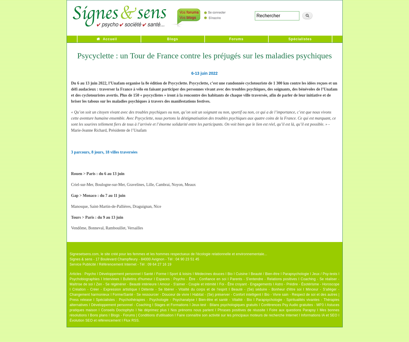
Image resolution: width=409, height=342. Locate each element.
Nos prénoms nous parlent (192, 310)
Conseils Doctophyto (117, 310)
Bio (230, 274)
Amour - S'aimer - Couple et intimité (188, 284)
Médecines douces (209, 274)
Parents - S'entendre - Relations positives (263, 279)
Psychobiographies (85, 279)
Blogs (172, 39)
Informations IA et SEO (319, 315)
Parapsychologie (296, 274)
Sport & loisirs (181, 274)
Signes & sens (81, 259)
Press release (81, 300)
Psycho (90, 274)
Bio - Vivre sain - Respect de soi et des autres (301, 295)
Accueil (110, 39)
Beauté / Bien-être (265, 274)
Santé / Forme (155, 274)
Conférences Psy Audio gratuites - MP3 (292, 305)
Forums (236, 39)
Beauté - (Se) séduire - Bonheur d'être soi (266, 289)
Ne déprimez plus (152, 310)
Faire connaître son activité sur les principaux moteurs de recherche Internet (237, 315)
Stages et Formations (171, 305)
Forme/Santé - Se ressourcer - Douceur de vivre (151, 295)
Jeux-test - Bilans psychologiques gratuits (225, 305)
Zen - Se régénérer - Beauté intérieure (126, 284)
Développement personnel (120, 274)
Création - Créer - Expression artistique (104, 289)
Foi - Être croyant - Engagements (245, 284)
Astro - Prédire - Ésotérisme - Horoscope (307, 284)
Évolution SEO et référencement (95, 320)
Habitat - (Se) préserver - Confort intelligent (226, 295)
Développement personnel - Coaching (121, 305)
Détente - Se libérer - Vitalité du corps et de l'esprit (184, 289)
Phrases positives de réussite (241, 310)
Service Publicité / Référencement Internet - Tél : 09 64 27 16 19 (121, 264)
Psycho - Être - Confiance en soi (199, 279)
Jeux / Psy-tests (324, 274)
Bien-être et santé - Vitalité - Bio (225, 300)
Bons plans (99, 315)
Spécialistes (300, 39)
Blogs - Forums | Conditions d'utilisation (142, 315)
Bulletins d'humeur (137, 279)
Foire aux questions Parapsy (292, 310)
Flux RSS (131, 320)
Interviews (111, 279)
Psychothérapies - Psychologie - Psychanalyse (157, 300)
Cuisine (241, 274)
